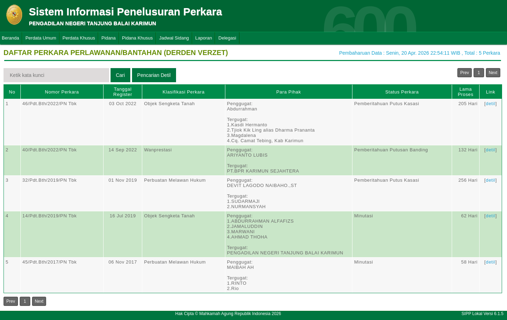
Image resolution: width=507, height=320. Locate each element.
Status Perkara (402, 92)
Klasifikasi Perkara (184, 92)
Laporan (203, 38)
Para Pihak (288, 92)
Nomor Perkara (62, 92)
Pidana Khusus (137, 38)
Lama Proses (465, 91)
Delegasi (227, 38)
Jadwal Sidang (174, 38)
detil (490, 103)
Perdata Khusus (79, 38)
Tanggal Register (122, 91)
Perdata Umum (40, 38)
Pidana (108, 38)
